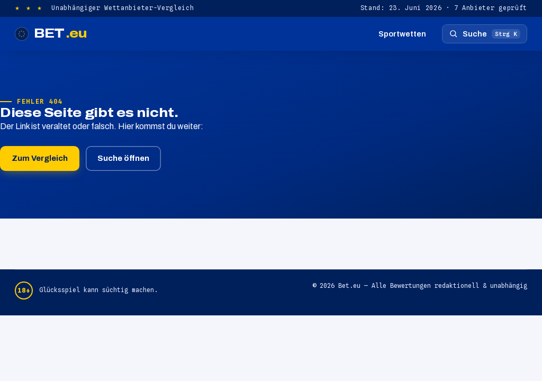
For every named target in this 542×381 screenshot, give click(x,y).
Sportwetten (402, 34)
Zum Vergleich (40, 158)
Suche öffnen (123, 158)
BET (51, 33)
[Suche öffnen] (484, 33)
